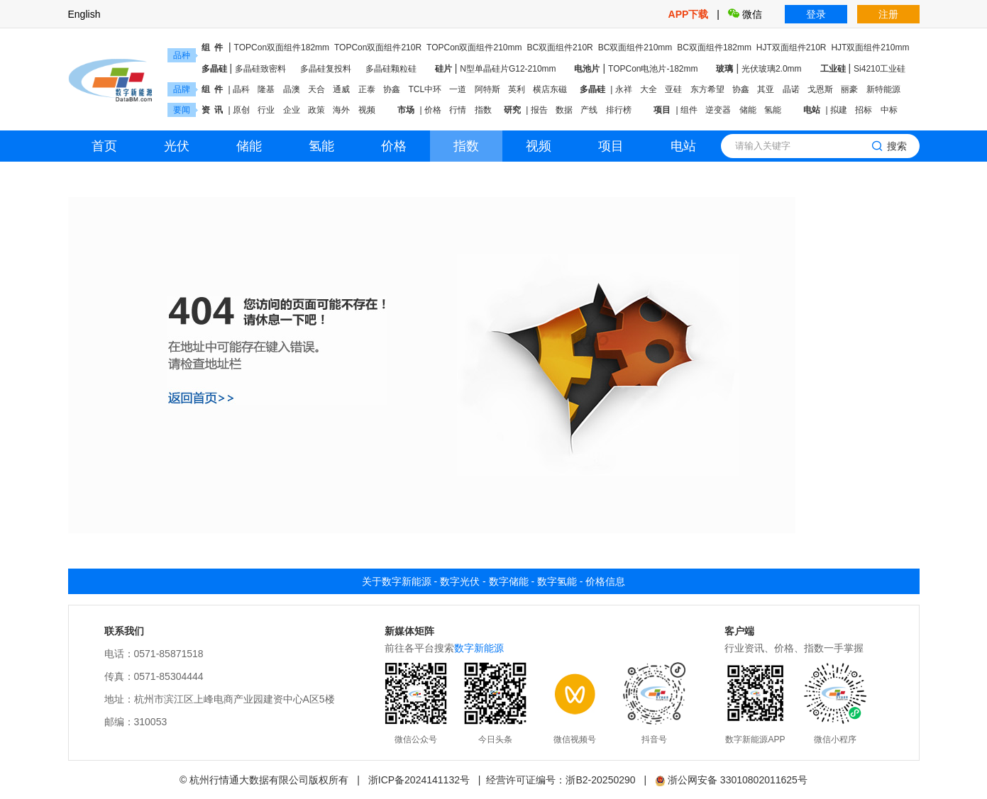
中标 (889, 110)
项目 (662, 110)
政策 (316, 110)
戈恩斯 (820, 89)
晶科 (241, 89)
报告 (539, 110)
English (84, 14)
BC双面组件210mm (635, 47)
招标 (863, 110)
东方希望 (707, 89)
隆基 (266, 89)
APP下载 (690, 14)
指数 (483, 110)
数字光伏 (460, 581)
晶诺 (791, 89)
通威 (341, 89)
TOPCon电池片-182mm (652, 69)
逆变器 (718, 110)
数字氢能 (557, 581)
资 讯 (213, 110)
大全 (648, 89)
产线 (588, 110)
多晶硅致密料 (260, 69)
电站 (811, 110)
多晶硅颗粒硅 (391, 69)
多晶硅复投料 (325, 69)
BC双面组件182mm (714, 47)
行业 (266, 110)
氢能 (772, 110)
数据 (564, 110)
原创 (241, 110)
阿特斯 (487, 89)
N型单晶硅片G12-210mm (508, 69)
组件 (688, 110)
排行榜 (619, 110)
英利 (516, 89)
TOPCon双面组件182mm (281, 47)
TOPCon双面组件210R (377, 47)
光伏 (176, 146)
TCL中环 (424, 89)
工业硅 (833, 69)
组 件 (213, 47)
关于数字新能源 (396, 581)
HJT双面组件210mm (870, 47)
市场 (405, 110)
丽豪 (849, 89)
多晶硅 (214, 69)
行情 (457, 110)
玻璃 (724, 69)
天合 (316, 89)
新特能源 (883, 89)
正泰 (366, 89)
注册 (888, 14)
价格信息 (605, 581)
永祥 (623, 89)
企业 (291, 110)
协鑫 (391, 89)
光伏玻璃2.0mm (771, 69)
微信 (745, 14)
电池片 (587, 69)
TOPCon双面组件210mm (474, 47)
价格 (432, 110)
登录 (816, 14)
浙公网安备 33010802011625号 (731, 780)
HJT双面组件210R (791, 47)
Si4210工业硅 (879, 69)
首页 (104, 146)
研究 (512, 110)
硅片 (443, 69)
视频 (366, 110)
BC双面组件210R (559, 47)
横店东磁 (550, 89)
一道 (457, 89)
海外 (341, 110)
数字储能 (509, 581)
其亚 (765, 89)
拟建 (838, 110)
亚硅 (673, 89)
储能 (747, 110)
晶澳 (291, 89)
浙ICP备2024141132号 (419, 780)
